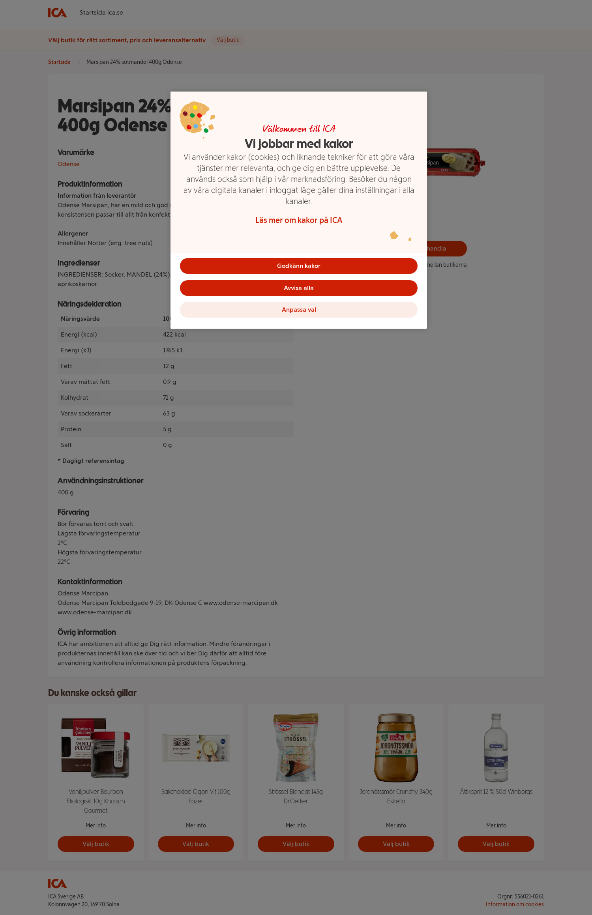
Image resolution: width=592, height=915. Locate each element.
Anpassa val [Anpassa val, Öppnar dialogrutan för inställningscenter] (299, 310)
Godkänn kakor (298, 265)
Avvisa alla (299, 288)
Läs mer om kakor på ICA (299, 220)
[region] (298, 210)
